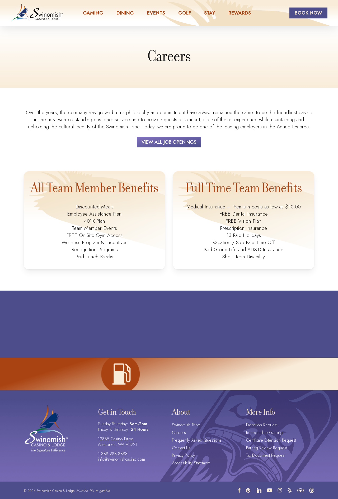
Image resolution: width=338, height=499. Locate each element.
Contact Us (181, 448)
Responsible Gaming (264, 433)
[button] (169, 142)
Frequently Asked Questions (197, 440)
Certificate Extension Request (271, 440)
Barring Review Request (266, 448)
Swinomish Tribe (186, 425)
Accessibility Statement (191, 463)
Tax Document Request (265, 455)
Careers (179, 433)
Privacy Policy (183, 455)
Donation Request (261, 425)
